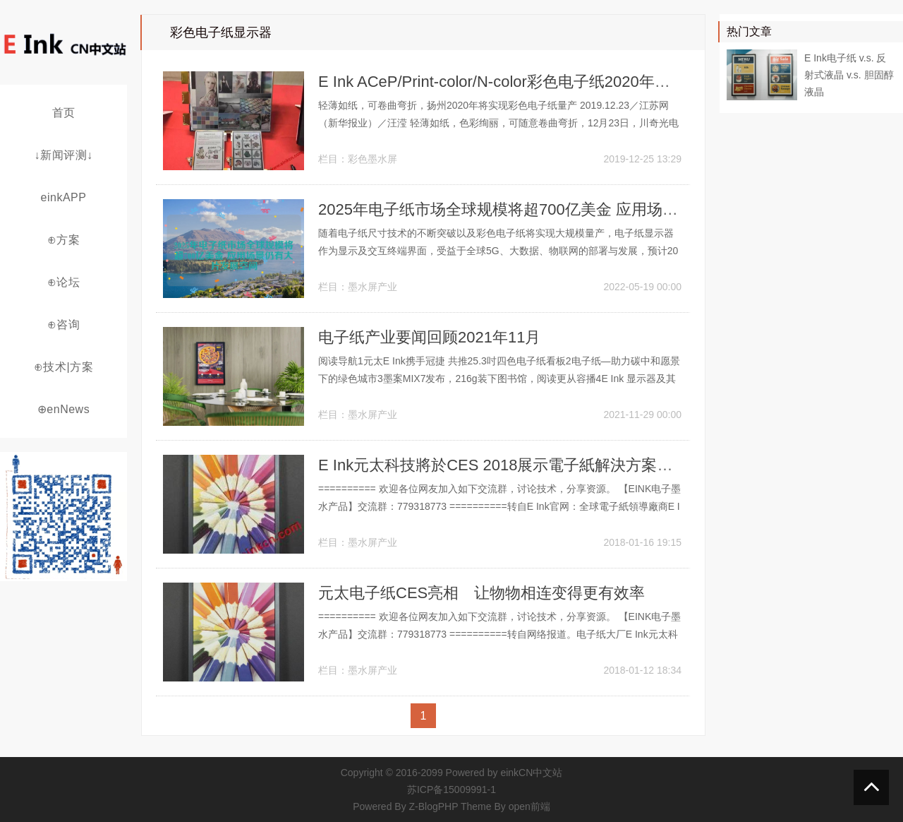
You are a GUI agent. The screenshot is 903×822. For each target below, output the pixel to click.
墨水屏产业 (372, 286)
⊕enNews (63, 409)
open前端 (529, 806)
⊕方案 (63, 240)
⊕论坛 (63, 282)
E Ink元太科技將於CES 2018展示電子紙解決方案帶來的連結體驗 (541, 465)
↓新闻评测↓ (64, 155)
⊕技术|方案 (63, 367)
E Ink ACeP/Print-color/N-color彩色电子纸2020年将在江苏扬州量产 (548, 81)
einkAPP (64, 197)
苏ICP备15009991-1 (451, 789)
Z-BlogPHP (434, 806)
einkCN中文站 (531, 772)
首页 (63, 113)
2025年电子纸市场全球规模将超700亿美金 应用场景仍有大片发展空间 (560, 209)
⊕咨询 (63, 324)
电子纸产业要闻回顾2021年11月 (429, 337)
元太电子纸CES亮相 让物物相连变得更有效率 (481, 593)
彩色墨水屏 (372, 159)
